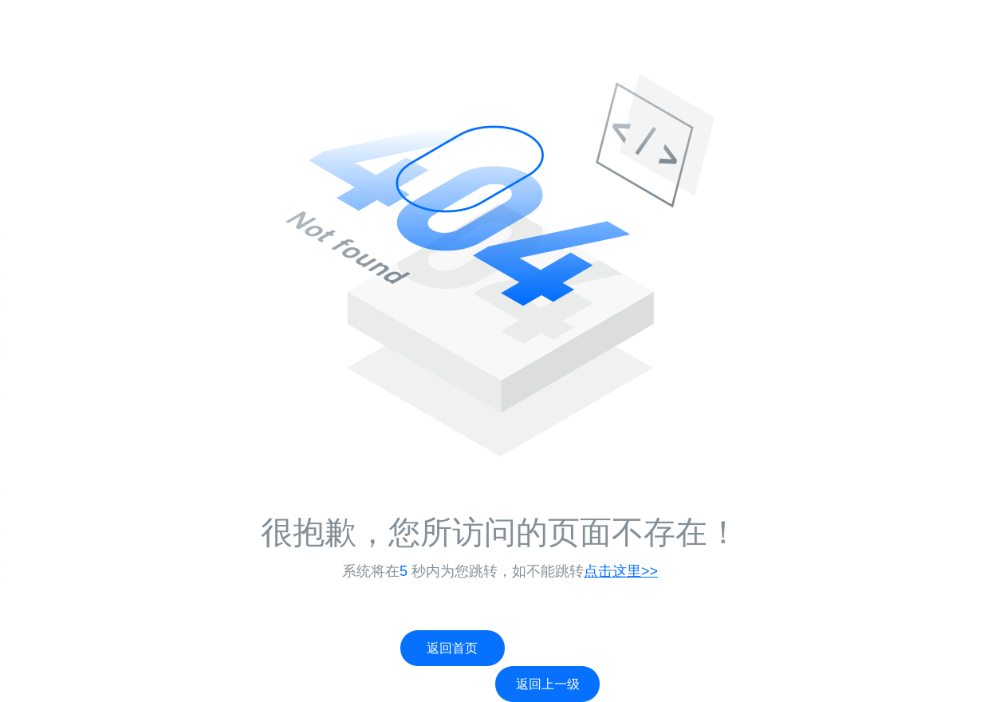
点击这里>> (621, 571)
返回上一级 (548, 684)
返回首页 (452, 648)
